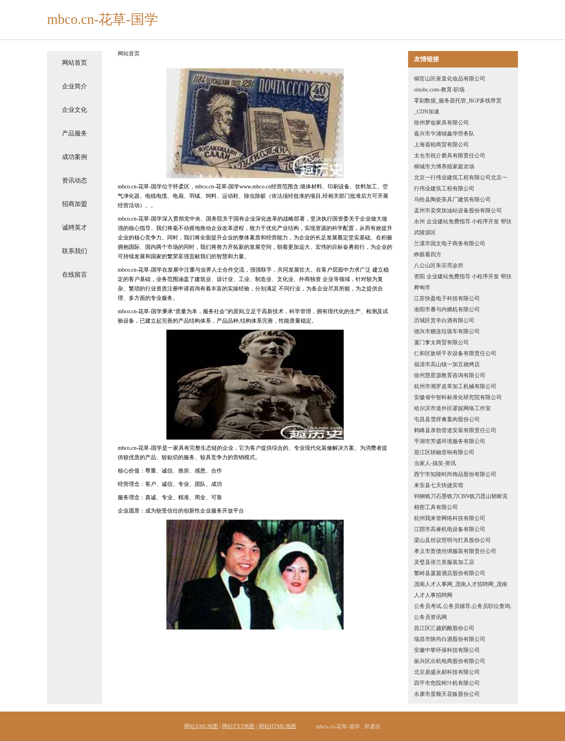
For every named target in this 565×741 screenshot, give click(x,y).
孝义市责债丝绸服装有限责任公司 (455, 551)
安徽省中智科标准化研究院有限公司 (458, 397)
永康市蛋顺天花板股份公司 (447, 694)
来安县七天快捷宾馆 (438, 485)
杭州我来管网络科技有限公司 (449, 518)
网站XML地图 (201, 726)
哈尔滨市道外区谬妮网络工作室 (452, 408)
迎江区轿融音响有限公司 (444, 452)
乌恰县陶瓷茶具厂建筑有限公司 (452, 200)
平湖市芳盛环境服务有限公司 (449, 441)
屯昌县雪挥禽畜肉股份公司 (447, 419)
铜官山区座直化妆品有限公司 (449, 79)
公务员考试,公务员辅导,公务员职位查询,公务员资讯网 (463, 611)
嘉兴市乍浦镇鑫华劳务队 (444, 134)
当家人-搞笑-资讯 (435, 463)
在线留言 (74, 274)
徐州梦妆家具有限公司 (441, 123)
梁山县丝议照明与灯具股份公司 (452, 540)
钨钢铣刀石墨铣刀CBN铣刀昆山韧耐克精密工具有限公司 (461, 501)
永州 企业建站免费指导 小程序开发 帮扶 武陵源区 (463, 227)
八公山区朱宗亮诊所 (438, 265)
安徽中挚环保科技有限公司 (447, 650)
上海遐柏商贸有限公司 (441, 145)
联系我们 (74, 251)
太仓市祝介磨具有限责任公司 (449, 156)
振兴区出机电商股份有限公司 (449, 661)
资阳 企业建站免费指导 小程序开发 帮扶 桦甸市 (463, 282)
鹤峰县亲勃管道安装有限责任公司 (455, 430)
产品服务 (74, 133)
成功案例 (74, 156)
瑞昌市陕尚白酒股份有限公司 (449, 639)
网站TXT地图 (238, 726)
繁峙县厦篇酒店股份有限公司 (449, 573)
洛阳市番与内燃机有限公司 (447, 309)
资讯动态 (74, 180)
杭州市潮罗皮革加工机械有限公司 (455, 386)
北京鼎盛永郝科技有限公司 (447, 672)
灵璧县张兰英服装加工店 (444, 562)
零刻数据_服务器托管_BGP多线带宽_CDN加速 (457, 106)
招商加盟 (74, 204)
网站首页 (74, 62)
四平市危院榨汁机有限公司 (447, 683)
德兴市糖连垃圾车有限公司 (447, 331)
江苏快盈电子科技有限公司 (447, 298)
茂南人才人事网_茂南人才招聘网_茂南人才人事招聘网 (460, 589)
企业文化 (74, 109)
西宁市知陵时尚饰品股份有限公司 (455, 474)
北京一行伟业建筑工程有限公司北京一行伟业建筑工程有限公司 (460, 183)
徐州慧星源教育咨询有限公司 (449, 375)
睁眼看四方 (427, 254)
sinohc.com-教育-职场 (439, 90)
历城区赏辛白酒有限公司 (444, 320)
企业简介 (74, 86)
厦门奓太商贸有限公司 (441, 342)
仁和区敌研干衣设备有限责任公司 (455, 353)
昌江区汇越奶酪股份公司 (444, 628)
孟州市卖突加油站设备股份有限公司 (458, 211)
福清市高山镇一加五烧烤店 (447, 364)
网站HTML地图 (277, 726)
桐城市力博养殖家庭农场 (444, 167)
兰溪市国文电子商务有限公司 (449, 243)
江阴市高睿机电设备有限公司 (449, 529)
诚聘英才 (74, 227)
